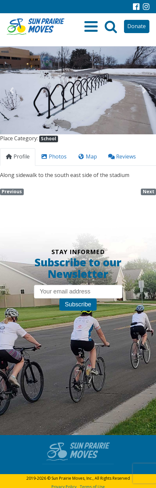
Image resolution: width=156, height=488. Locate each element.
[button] (11, 90)
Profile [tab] (18, 156)
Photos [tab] (54, 156)
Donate (136, 26)
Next (148, 192)
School (48, 139)
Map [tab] (87, 156)
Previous (12, 192)
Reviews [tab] (122, 156)
